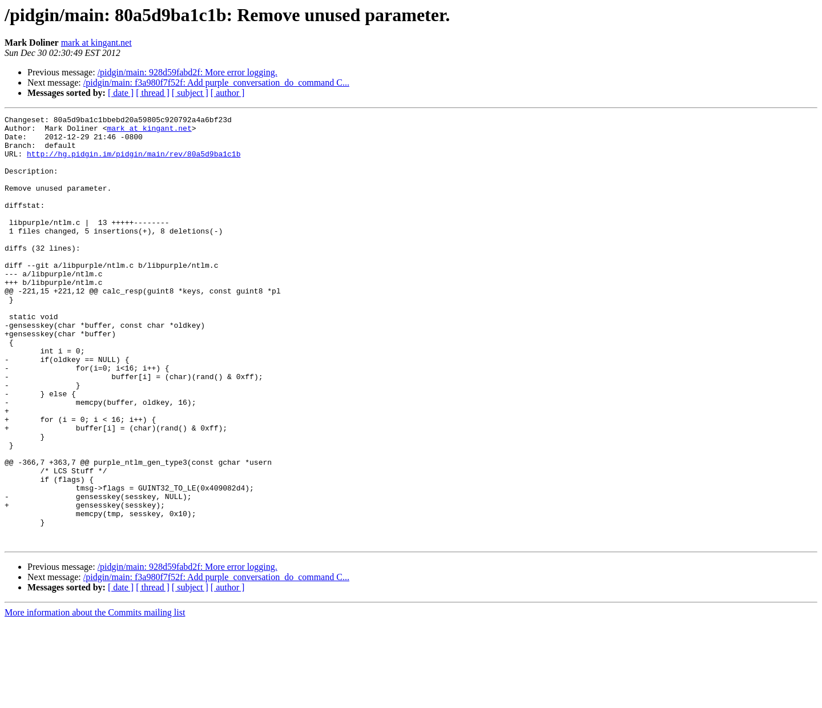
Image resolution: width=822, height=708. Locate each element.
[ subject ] (190, 93)
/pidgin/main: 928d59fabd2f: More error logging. (187, 72)
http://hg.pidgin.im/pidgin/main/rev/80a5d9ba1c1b (133, 162)
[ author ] (228, 93)
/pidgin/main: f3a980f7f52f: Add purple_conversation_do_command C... (216, 82)
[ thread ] (153, 93)
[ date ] (121, 93)
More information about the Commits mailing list (95, 698)
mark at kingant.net (96, 42)
